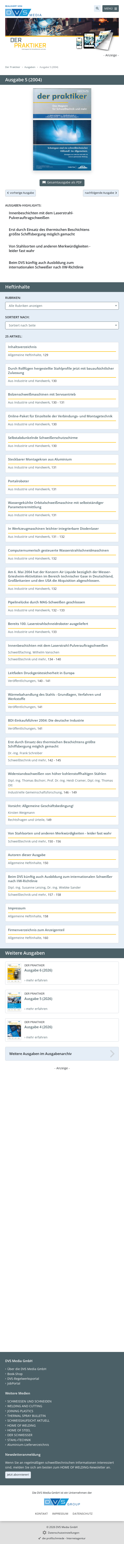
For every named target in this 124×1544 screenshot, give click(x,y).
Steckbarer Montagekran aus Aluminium (40, 459)
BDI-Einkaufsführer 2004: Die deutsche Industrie (46, 720)
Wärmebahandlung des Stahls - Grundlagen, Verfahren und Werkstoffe (54, 696)
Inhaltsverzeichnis (22, 347)
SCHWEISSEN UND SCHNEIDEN (29, 1401)
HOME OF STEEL (18, 1430)
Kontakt (41, 1514)
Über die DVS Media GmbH (26, 1369)
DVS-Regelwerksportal (23, 1379)
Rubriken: (13, 298)
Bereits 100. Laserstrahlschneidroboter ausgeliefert (48, 623)
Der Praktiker (12, 67)
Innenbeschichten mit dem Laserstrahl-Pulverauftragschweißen (41, 215)
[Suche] (97, 8)
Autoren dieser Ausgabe (27, 855)
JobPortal (13, 1383)
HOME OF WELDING (21, 1425)
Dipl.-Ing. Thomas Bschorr (27, 780)
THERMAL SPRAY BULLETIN (26, 1416)
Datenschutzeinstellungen (63, 1533)
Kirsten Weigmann (21, 813)
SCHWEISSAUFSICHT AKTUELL (28, 1420)
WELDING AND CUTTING (24, 1406)
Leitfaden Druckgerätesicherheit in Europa (41, 673)
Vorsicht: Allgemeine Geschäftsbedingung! (40, 806)
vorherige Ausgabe (20, 193)
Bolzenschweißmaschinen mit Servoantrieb (42, 394)
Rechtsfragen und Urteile (26, 820)
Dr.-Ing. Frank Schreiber (25, 753)
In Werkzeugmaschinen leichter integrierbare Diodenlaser (53, 528)
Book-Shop (15, 1374)
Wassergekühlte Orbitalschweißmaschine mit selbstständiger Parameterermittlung (55, 504)
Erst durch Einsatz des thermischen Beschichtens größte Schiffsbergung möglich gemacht (49, 232)
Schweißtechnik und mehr (27, 659)
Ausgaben (29, 67)
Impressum (16, 908)
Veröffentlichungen (22, 681)
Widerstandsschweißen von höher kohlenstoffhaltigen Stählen (57, 773)
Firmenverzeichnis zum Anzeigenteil (36, 930)
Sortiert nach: (17, 317)
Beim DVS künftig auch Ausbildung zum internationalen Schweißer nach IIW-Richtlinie (46, 265)
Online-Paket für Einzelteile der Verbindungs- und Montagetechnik (60, 416)
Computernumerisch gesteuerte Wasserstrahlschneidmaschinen (58, 550)
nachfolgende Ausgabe (101, 193)
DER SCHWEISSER (19, 1435)
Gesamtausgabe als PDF (62, 182)
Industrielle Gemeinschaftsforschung (35, 792)
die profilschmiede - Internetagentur (64, 1538)
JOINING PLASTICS (20, 1411)
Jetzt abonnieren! (18, 1474)
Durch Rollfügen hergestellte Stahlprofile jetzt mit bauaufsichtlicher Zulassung (61, 370)
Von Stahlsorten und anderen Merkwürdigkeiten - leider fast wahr (49, 248)
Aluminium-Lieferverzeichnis (28, 1445)
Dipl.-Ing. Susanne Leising (27, 887)
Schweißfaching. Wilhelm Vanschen (33, 652)
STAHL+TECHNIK (19, 1440)
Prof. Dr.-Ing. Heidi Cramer (66, 780)
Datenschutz (82, 1514)
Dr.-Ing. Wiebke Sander (64, 887)
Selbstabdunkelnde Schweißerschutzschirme (43, 437)
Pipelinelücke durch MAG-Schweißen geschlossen (46, 602)
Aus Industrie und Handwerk (29, 381)
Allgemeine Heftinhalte (24, 355)
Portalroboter (18, 481)
